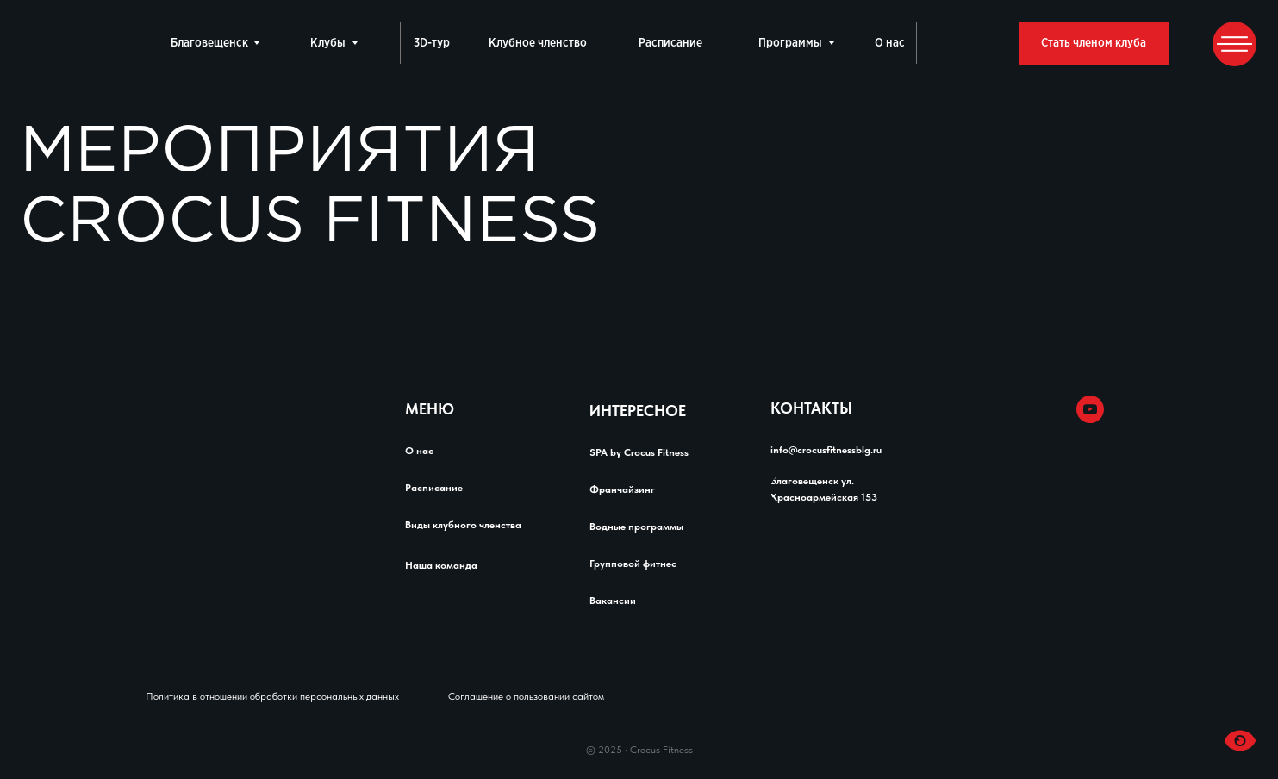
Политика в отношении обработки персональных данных (272, 696)
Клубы (328, 43)
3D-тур (432, 43)
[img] (1054, 409)
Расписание (670, 43)
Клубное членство (538, 43)
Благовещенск (209, 43)
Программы (790, 43)
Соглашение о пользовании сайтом (526, 696)
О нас (890, 43)
